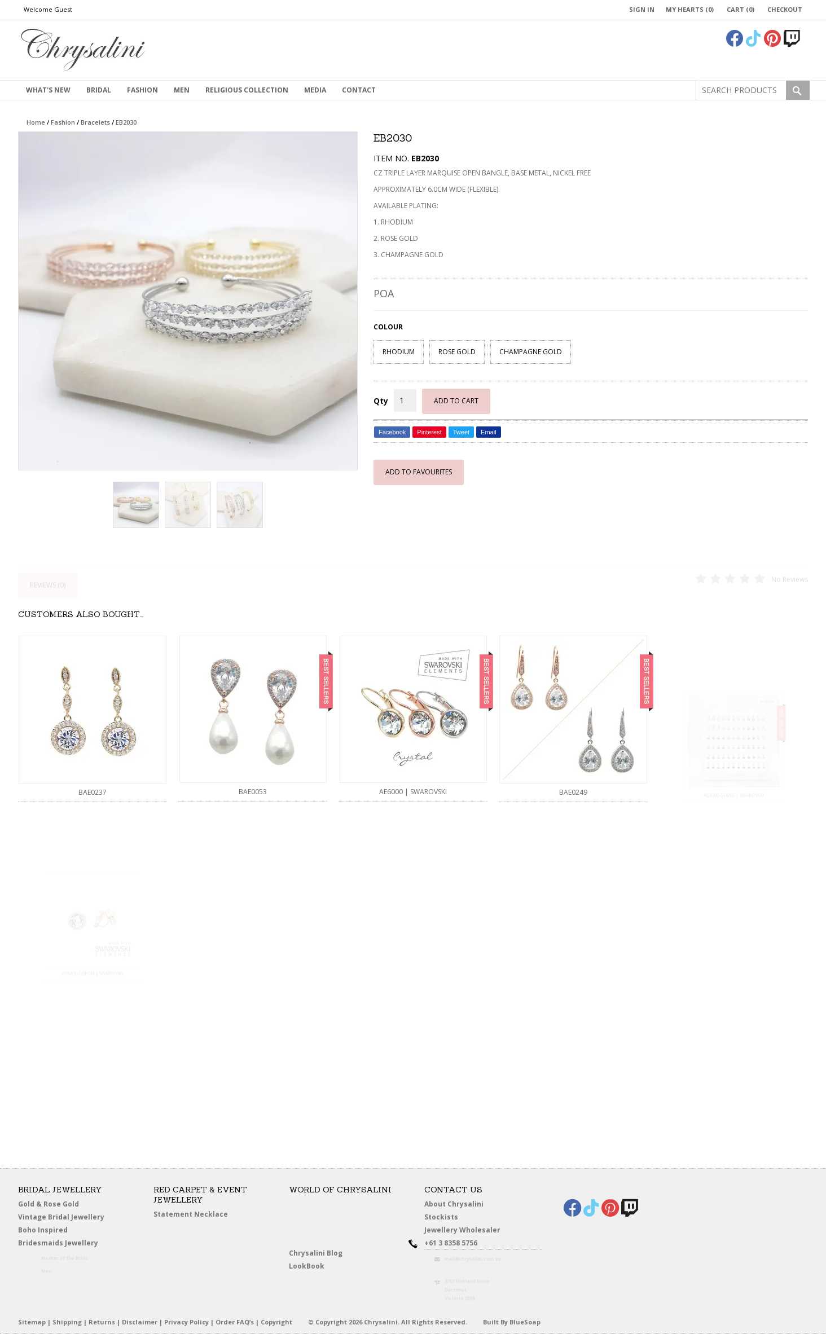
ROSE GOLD (457, 351)
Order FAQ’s (235, 1322)
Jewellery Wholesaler (468, 1232)
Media (315, 90)
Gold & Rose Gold (48, 1204)
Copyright (276, 1322)
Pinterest (429, 432)
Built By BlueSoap (512, 1322)
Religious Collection (246, 90)
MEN (182, 90)
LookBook (309, 1266)
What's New (48, 90)
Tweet (461, 432)
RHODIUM (399, 351)
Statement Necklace (190, 1214)
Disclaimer (139, 1322)
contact (359, 90)
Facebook (392, 432)
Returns (102, 1322)
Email (489, 432)
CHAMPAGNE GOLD (530, 351)
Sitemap (32, 1322)
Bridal (98, 90)
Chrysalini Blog (315, 1253)
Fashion (142, 90)
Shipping (67, 1322)
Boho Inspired (55, 1232)
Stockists (443, 1217)
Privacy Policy (186, 1322)
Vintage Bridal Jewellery (62, 1217)
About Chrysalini (454, 1204)
